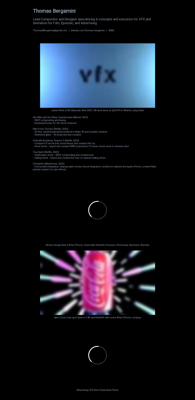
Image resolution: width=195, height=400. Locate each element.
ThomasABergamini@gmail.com (50, 30)
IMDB (111, 30)
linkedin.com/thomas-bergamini (88, 30)
